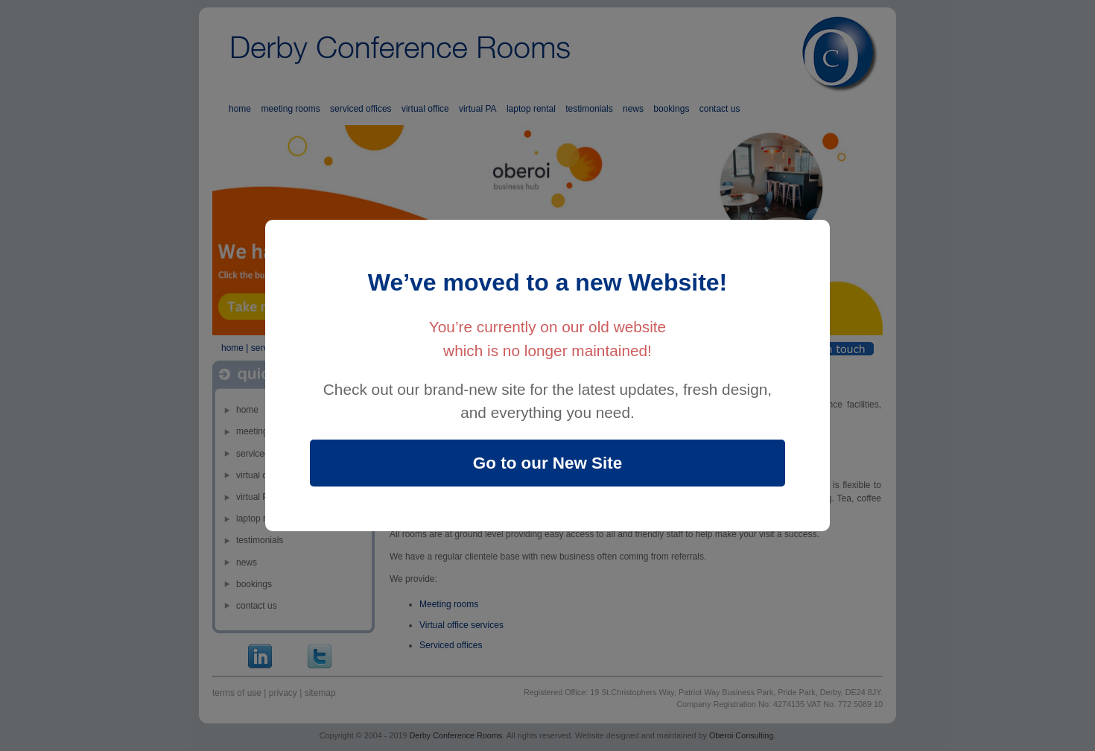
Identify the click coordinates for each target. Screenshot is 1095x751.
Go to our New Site (547, 463)
